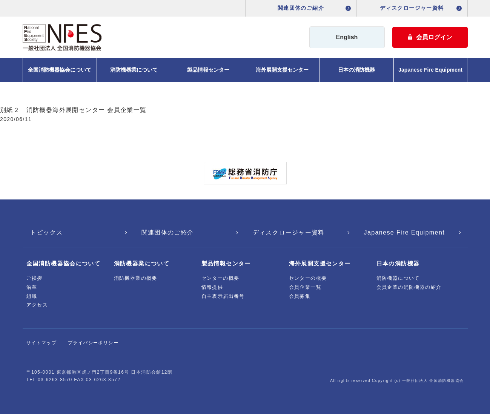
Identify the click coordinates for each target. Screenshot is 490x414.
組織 (31, 296)
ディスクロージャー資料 (412, 8)
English (347, 37)
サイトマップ (41, 342)
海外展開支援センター (282, 70)
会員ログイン (430, 37)
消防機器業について (134, 70)
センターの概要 (220, 278)
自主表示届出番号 (223, 296)
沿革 (31, 287)
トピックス (46, 232)
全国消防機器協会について (59, 70)
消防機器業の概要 (135, 278)
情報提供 (212, 287)
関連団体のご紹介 (301, 8)
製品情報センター (208, 70)
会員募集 (300, 296)
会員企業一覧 (305, 287)
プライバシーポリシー (93, 342)
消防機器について (398, 278)
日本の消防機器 (356, 70)
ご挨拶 (34, 278)
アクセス (37, 305)
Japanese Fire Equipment (430, 70)
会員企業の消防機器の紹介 (409, 287)
